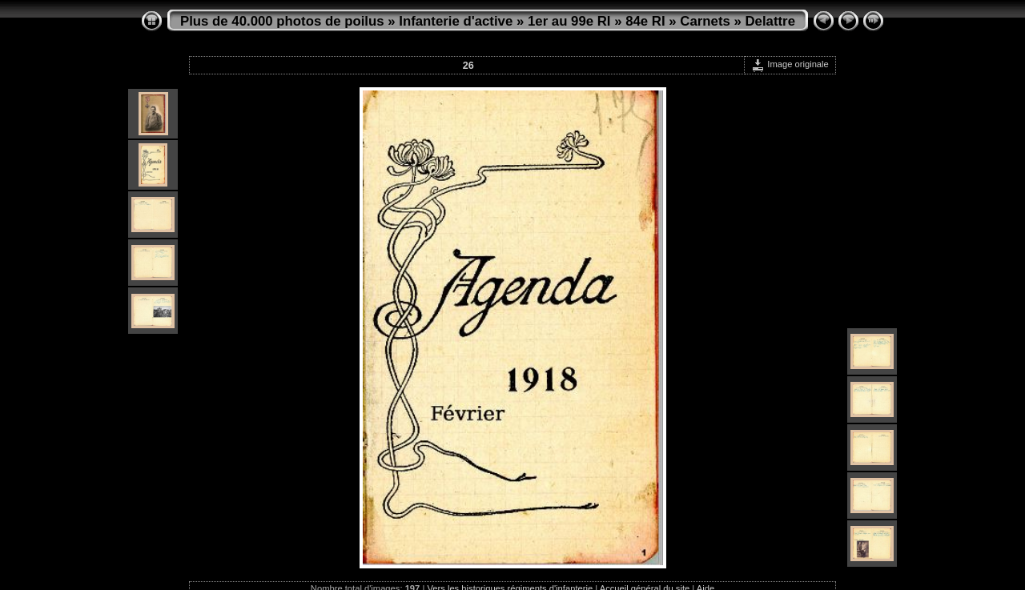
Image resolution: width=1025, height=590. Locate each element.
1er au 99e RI (569, 21)
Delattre (771, 21)
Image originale (790, 64)
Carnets (705, 21)
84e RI (645, 21)
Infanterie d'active (455, 21)
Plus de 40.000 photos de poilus (282, 21)
